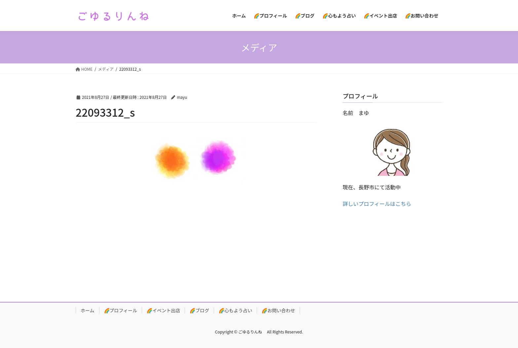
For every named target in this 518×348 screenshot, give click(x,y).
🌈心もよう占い (235, 310)
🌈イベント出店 (163, 310)
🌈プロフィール (120, 310)
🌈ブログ (199, 310)
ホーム (87, 310)
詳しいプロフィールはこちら (377, 204)
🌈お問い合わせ (278, 310)
